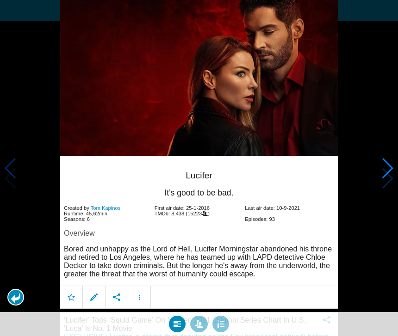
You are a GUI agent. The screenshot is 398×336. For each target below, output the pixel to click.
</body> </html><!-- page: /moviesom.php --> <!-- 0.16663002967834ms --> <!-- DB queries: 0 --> (199, 168)
